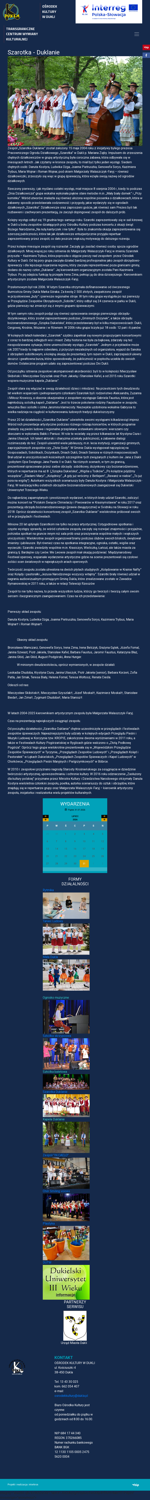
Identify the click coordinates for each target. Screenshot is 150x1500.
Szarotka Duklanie (55, 1092)
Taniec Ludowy (53, 921)
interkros (33, 1484)
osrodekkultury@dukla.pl (71, 1396)
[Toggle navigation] (136, 34)
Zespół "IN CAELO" (56, 1155)
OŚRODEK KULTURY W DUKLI (49, 11)
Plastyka (49, 1223)
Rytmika (48, 890)
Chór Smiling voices (56, 1191)
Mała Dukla (50, 957)
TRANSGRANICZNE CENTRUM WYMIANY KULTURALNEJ (22, 34)
